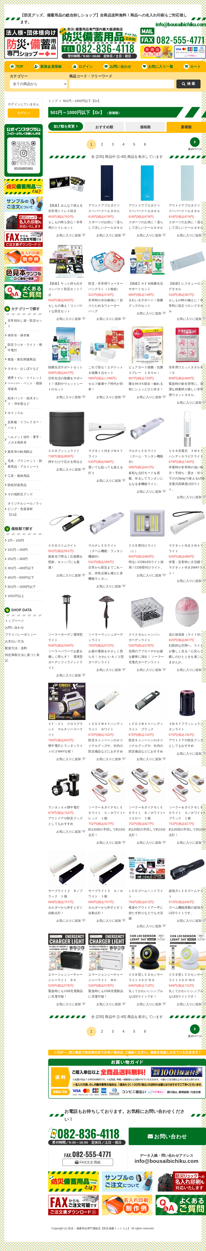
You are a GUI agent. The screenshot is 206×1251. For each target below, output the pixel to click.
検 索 (188, 84)
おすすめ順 (104, 127)
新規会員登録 (48, 66)
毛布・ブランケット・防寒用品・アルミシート (25, 463)
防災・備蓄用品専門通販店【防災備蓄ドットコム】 (99, 1228)
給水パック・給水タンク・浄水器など (23, 400)
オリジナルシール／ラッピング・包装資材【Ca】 (25, 509)
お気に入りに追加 (70, 235)
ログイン (82, 66)
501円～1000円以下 (22, 586)
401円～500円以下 (21, 577)
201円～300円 (18, 559)
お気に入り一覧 (157, 66)
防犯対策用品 (17, 485)
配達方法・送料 (16, 648)
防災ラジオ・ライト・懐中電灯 (25, 347)
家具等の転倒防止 (20, 451)
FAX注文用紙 (88, 1162)
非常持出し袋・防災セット (25, 323)
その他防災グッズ (20, 494)
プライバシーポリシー (20, 634)
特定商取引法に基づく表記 (22, 657)
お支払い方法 (14, 641)
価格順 (145, 127)
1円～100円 (16, 540)
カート (192, 66)
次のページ (195, 144)
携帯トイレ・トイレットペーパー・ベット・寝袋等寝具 (25, 383)
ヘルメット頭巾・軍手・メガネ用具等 (25, 439)
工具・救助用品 (19, 476)
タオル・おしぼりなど (23, 368)
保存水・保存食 (19, 335)
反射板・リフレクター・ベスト (25, 424)
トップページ (14, 620)
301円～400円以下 (21, 568)
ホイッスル (15, 413)
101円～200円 (18, 549)
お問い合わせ (117, 66)
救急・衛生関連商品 (22, 359)
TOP (16, 66)
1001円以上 (16, 596)
